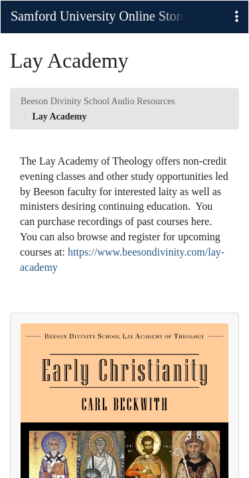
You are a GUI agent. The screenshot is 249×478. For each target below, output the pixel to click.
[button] (236, 17)
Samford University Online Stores (97, 16)
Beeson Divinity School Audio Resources (98, 101)
